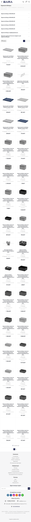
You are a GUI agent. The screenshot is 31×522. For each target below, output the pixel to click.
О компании (15, 456)
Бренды (15, 481)
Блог (15, 479)
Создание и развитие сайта (14, 519)
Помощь (15, 467)
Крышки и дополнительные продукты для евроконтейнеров (11, 36)
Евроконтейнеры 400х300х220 (8, 13)
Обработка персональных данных (15, 472)
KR (16, 506)
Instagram (14, 495)
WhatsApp (22, 495)
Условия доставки (15, 471)
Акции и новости (15, 458)
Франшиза (15, 461)
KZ (13, 506)
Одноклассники (17, 495)
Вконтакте (8, 495)
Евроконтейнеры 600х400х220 (8, 17)
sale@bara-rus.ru (22, 501)
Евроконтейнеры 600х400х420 (8, 25)
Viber (19, 495)
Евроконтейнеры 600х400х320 (8, 21)
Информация (15, 465)
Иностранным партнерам (15, 463)
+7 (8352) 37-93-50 (11, 501)
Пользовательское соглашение (15, 474)
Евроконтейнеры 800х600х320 (8, 28)
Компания (15, 454)
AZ (19, 506)
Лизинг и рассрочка (15, 459)
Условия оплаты (15, 469)
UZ (15, 506)
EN (17, 506)
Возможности (15, 482)
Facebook (11, 495)
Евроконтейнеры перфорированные (9, 32)
